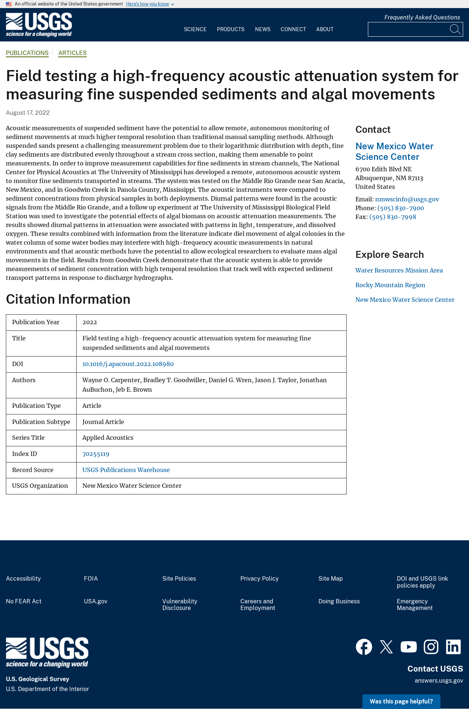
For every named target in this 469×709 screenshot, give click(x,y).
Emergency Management (415, 605)
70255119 (96, 453)
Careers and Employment (257, 605)
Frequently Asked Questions (422, 17)
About (324, 29)
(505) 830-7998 (392, 216)
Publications (27, 53)
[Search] (455, 29)
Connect (293, 29)
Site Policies (179, 578)
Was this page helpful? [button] (401, 701)
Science (195, 29)
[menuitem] (195, 24)
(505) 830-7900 (400, 208)
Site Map (330, 578)
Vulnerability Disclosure (179, 605)
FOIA (91, 578)
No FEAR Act (23, 601)
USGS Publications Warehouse (126, 470)
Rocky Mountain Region (390, 285)
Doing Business (339, 601)
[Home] (39, 35)
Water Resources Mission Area (399, 270)
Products (230, 29)
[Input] (415, 29)
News (262, 29)
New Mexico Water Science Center (394, 151)
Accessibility (23, 578)
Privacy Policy (259, 578)
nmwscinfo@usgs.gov (407, 199)
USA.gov (95, 601)
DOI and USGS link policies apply (422, 582)
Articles (72, 53)
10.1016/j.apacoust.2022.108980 (128, 364)
